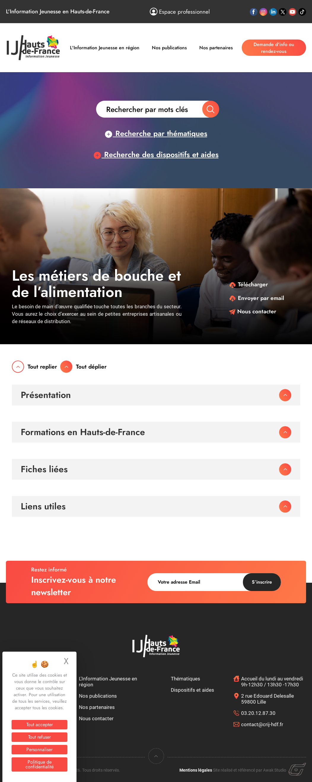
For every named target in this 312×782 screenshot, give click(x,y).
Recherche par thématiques (156, 133)
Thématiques (185, 679)
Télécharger (248, 284)
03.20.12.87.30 (258, 713)
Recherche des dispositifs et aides (156, 154)
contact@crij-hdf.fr (262, 724)
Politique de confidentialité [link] (40, 764)
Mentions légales (195, 770)
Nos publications (169, 47)
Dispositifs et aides (192, 690)
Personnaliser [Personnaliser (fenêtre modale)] (39, 749)
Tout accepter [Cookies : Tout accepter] (39, 724)
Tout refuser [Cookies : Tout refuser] (39, 737)
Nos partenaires (216, 47)
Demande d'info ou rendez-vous (274, 48)
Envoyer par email (256, 298)
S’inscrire (262, 582)
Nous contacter (252, 311)
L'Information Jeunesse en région (104, 47)
